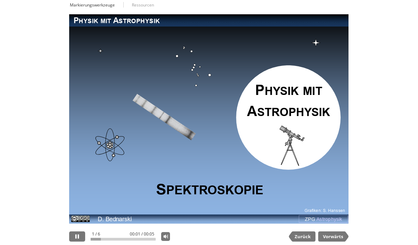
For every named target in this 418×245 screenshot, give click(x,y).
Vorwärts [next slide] (333, 236)
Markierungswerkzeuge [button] (92, 5)
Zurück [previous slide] (303, 236)
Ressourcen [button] (143, 5)
